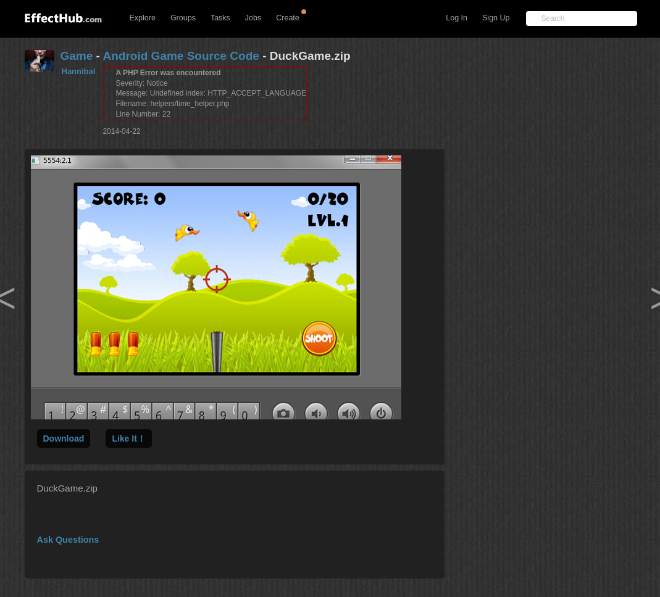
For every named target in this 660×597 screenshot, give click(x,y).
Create (287, 18)
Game (77, 55)
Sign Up (495, 18)
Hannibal (79, 71)
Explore (143, 18)
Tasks (220, 18)
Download (64, 438)
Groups (183, 18)
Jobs (253, 18)
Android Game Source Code (181, 55)
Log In (456, 18)
